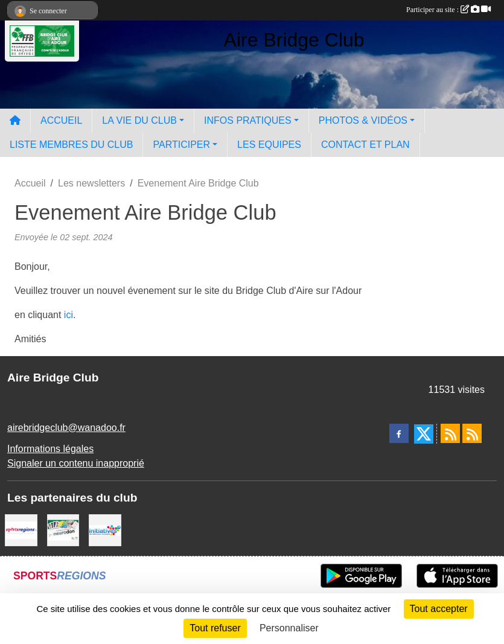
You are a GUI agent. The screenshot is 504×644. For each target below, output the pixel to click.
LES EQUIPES (269, 144)
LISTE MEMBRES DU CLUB (71, 144)
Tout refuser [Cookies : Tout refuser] (215, 628)
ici (68, 315)
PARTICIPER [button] (181, 144)
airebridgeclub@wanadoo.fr (66, 427)
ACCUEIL (61, 120)
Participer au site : (448, 9)
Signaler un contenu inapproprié (75, 463)
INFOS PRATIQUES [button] (248, 120)
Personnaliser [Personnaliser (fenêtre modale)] (289, 628)
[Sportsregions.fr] (21, 529)
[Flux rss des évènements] (472, 433)
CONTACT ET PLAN (365, 144)
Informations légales (50, 449)
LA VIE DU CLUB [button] (139, 120)
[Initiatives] (105, 529)
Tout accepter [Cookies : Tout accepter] (439, 609)
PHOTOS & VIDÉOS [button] (363, 120)
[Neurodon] (63, 529)
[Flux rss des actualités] (450, 433)
